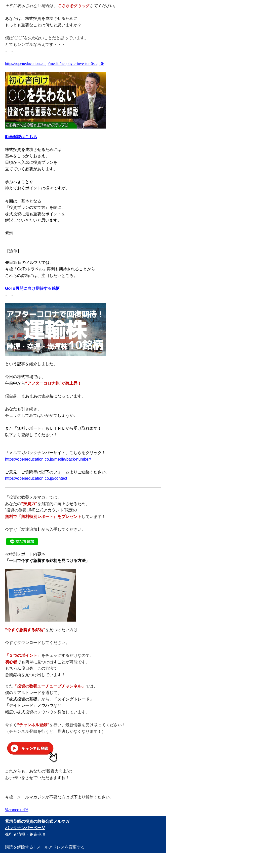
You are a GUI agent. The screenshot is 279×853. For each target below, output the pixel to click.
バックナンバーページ (25, 828)
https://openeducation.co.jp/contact (36, 478)
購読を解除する (19, 847)
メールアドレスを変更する (60, 847)
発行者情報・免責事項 (25, 834)
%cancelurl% (16, 810)
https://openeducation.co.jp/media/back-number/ (48, 459)
